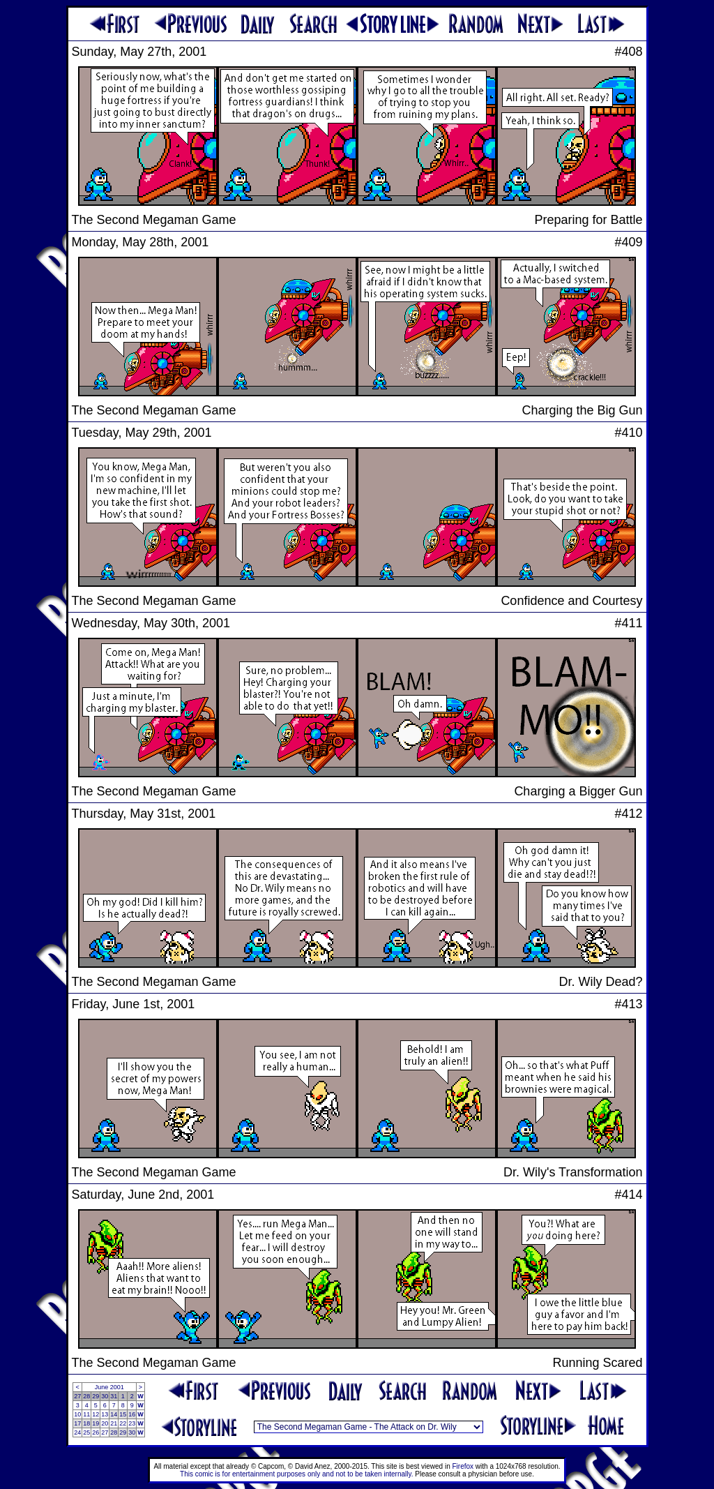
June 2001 (109, 1387)
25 (86, 1432)
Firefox (463, 1466)
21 (113, 1423)
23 (131, 1423)
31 (113, 1396)
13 (104, 1414)
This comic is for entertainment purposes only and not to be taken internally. (296, 1474)
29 (95, 1396)
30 (104, 1396)
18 (86, 1423)
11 (86, 1414)
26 (95, 1432)
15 (122, 1414)
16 (131, 1414)
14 (113, 1414)
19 (95, 1423)
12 (95, 1414)
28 (86, 1396)
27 (77, 1396)
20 (104, 1423)
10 (77, 1414)
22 (122, 1423)
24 (77, 1432)
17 (77, 1423)
